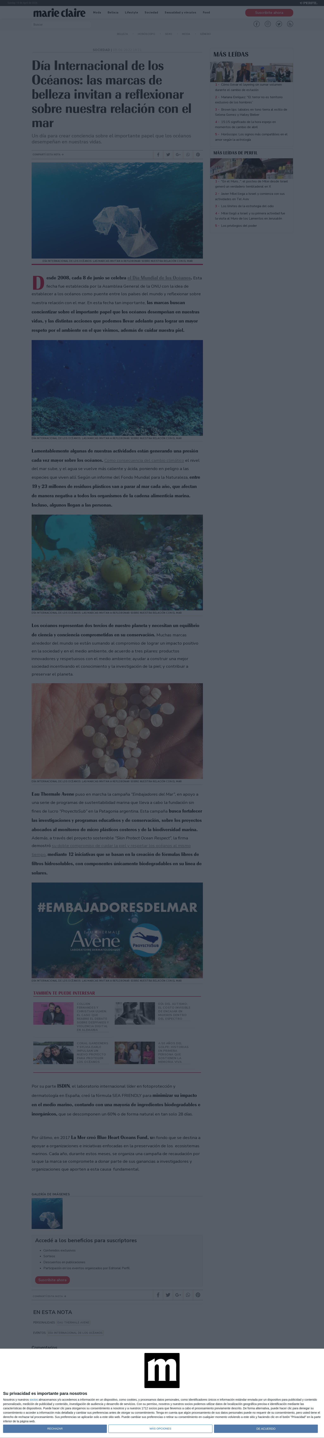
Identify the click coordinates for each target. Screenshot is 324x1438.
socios (34, 1399)
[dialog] (162, 1393)
